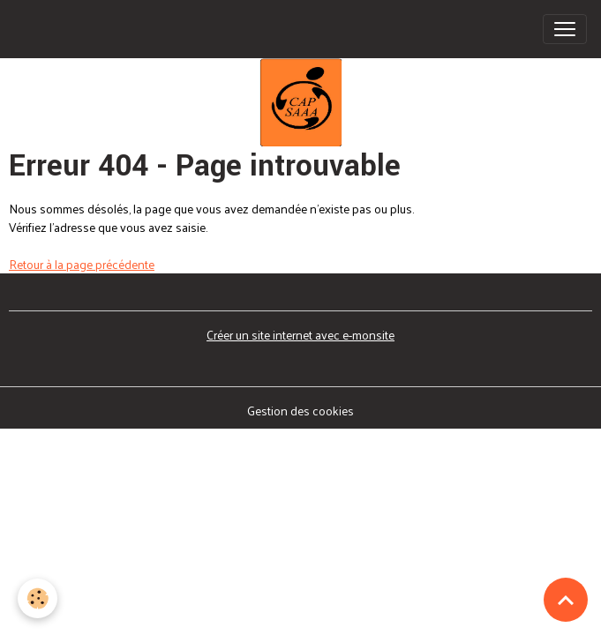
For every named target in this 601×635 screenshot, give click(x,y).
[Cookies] (37, 598)
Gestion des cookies (300, 410)
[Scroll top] (566, 600)
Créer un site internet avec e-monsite (300, 335)
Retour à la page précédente (81, 264)
